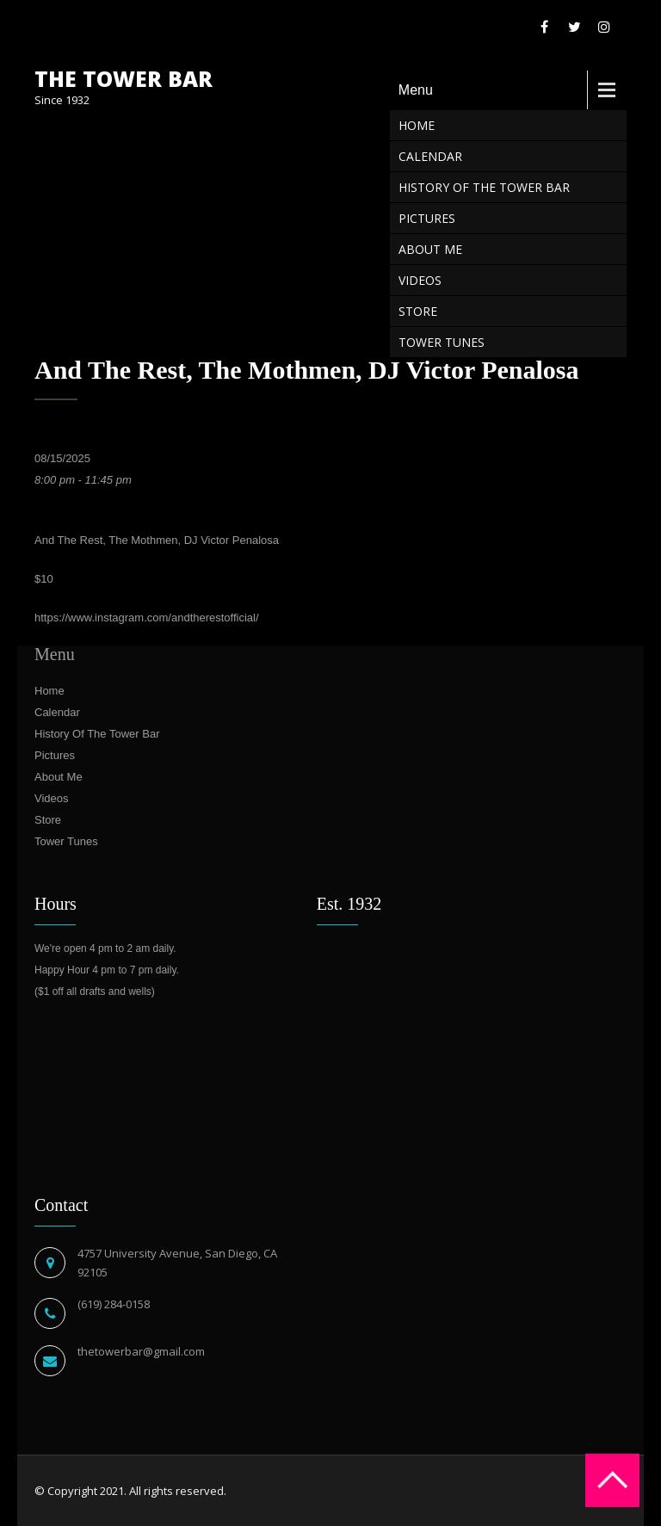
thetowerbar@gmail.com (141, 1351)
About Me (430, 249)
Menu (415, 90)
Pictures (426, 218)
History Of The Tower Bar (484, 187)
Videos (420, 280)
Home (416, 125)
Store (417, 311)
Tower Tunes (441, 342)
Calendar (430, 156)
